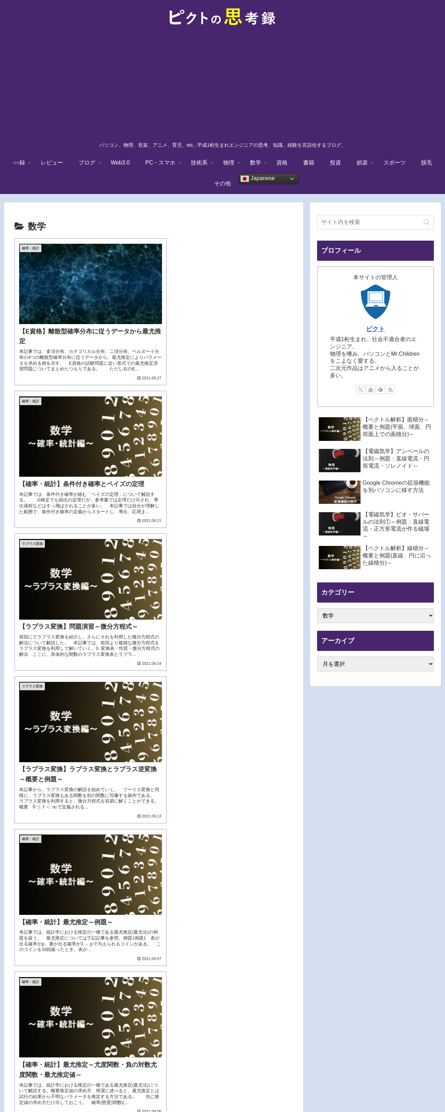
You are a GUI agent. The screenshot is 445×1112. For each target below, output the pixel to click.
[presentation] (226, 505)
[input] (375, 222)
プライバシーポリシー (215, 1090)
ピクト (375, 328)
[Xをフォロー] (360, 389)
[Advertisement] (222, 85)
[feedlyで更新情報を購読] (380, 389)
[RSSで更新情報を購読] (390, 389)
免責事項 (174, 1090)
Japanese (258, 179)
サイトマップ (298, 1090)
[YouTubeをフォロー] (370, 389)
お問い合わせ (261, 1090)
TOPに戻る (144, 1090)
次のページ (153, 992)
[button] (427, 222)
